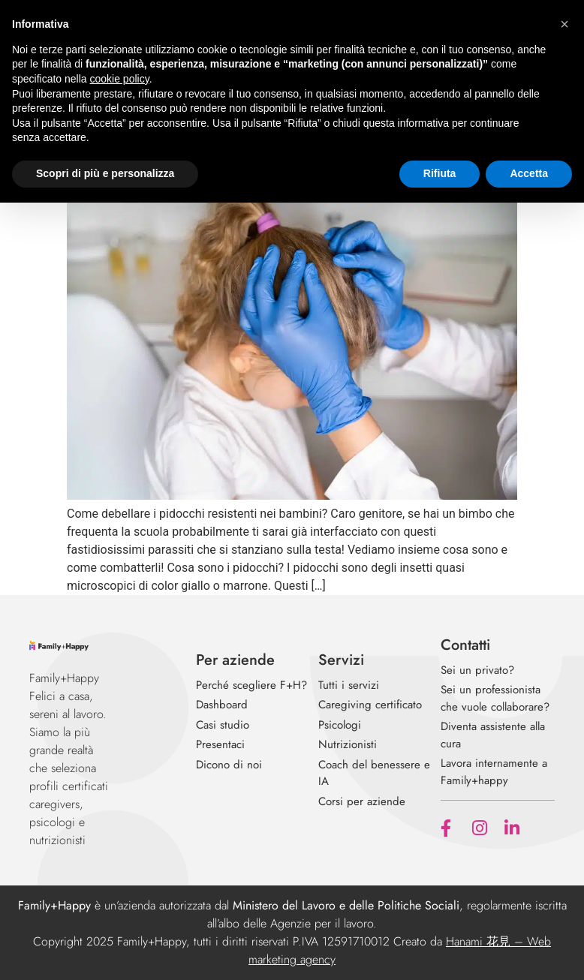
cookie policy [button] (119, 79)
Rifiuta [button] (439, 173)
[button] (564, 24)
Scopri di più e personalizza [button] (105, 173)
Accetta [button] (529, 173)
